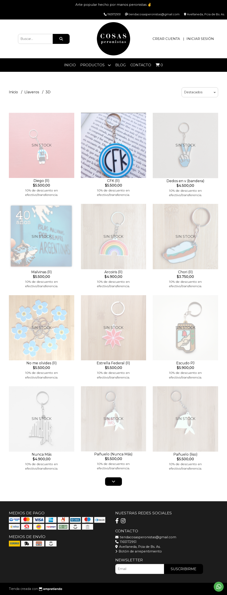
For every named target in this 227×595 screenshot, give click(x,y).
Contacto (140, 65)
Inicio (70, 65)
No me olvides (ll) (41, 363)
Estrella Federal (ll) (113, 363)
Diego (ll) (41, 181)
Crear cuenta (166, 39)
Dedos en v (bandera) (185, 181)
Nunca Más (41, 454)
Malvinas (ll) (41, 272)
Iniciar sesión (200, 39)
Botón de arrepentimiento (138, 551)
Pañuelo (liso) (185, 454)
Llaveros (32, 92)
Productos (95, 65)
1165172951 (126, 542)
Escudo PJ (185, 363)
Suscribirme (183, 569)
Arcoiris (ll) (113, 272)
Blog (120, 65)
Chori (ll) (185, 272)
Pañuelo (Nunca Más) (113, 454)
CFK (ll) (113, 181)
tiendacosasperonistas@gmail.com (145, 537)
